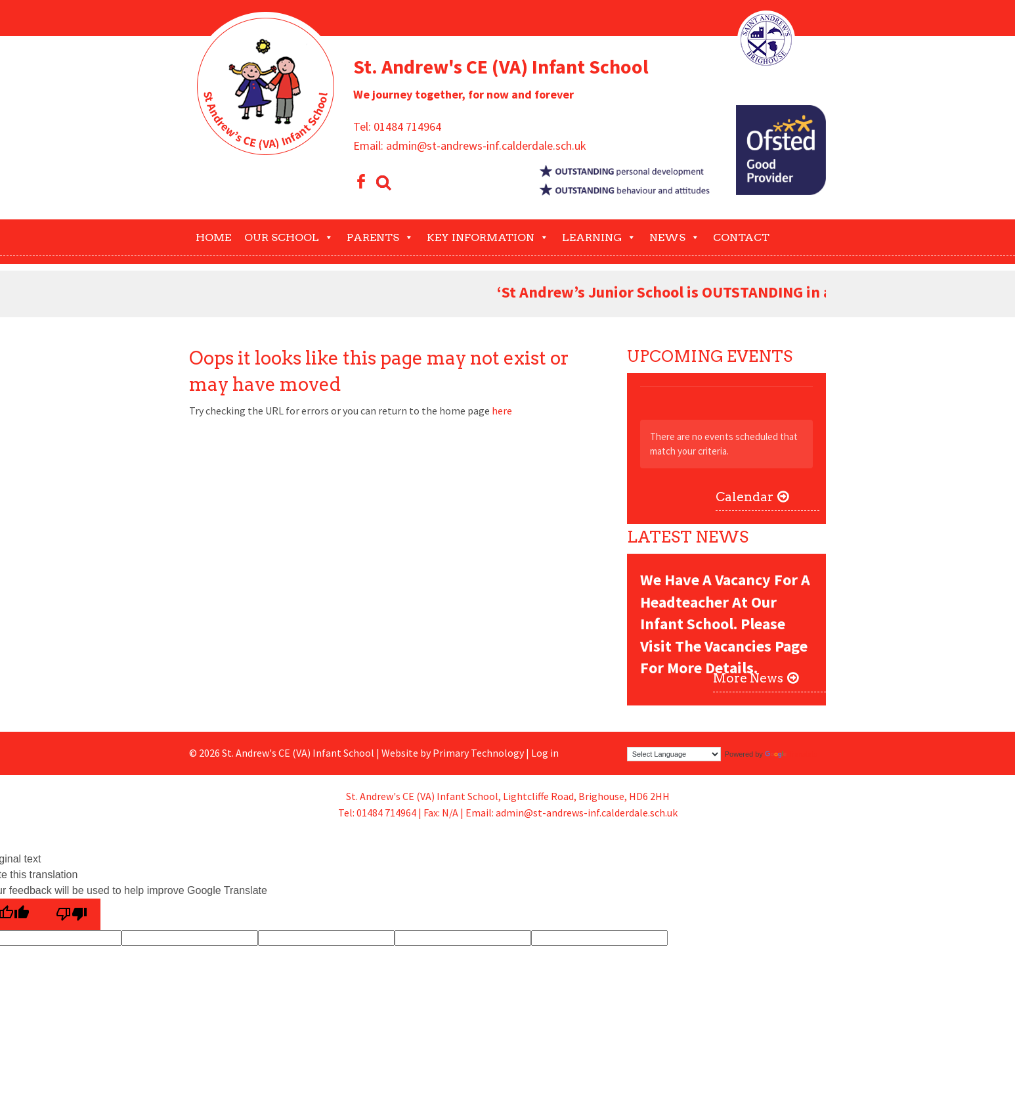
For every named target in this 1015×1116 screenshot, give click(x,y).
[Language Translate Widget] (674, 754)
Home (213, 237)
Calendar (744, 496)
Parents (380, 237)
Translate (791, 754)
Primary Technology (478, 752)
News (674, 237)
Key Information (488, 237)
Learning (599, 237)
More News (748, 678)
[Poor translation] (71, 914)
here (502, 410)
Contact (741, 237)
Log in (545, 752)
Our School (289, 237)
